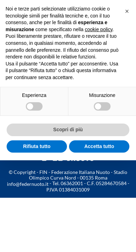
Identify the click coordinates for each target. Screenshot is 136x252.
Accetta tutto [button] (99, 146)
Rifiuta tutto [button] (37, 146)
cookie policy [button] (98, 29)
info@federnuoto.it (27, 184)
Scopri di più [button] (68, 129)
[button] (127, 11)
